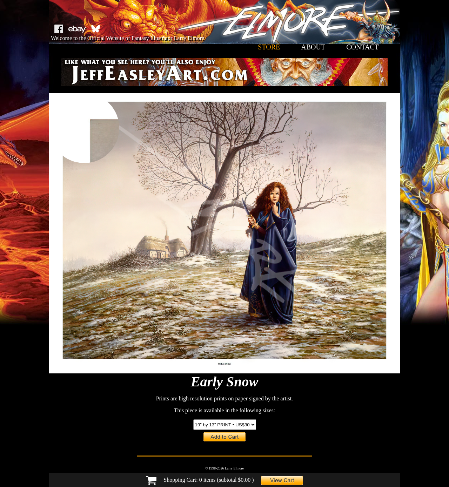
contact (362, 47)
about (313, 47)
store (269, 47)
